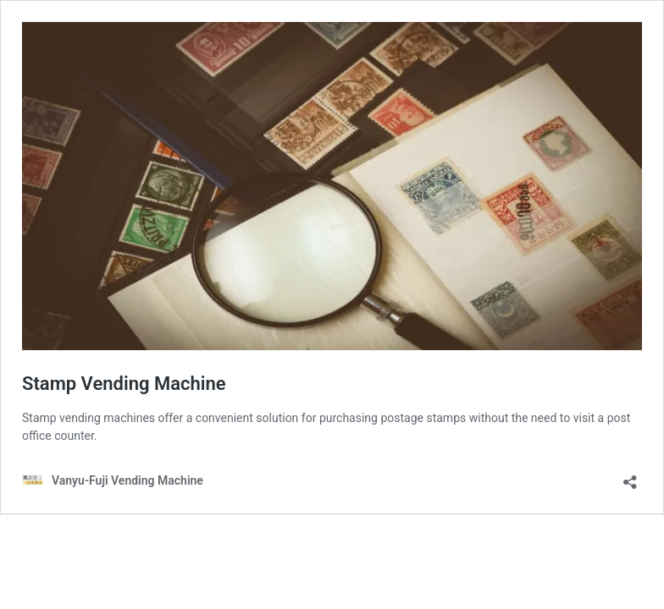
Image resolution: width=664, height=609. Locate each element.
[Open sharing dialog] (630, 477)
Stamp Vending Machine (124, 383)
